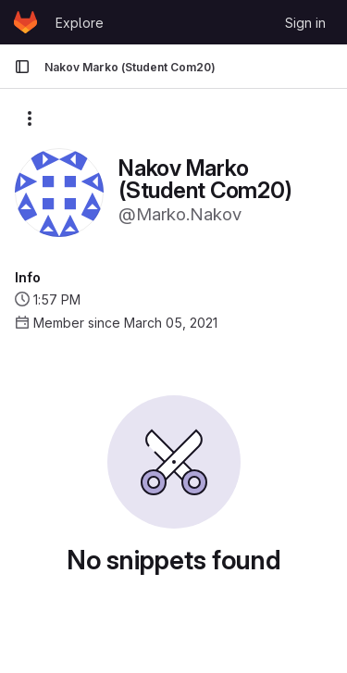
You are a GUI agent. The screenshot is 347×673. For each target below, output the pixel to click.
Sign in (305, 23)
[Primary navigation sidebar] (22, 66)
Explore (80, 23)
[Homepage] (25, 22)
